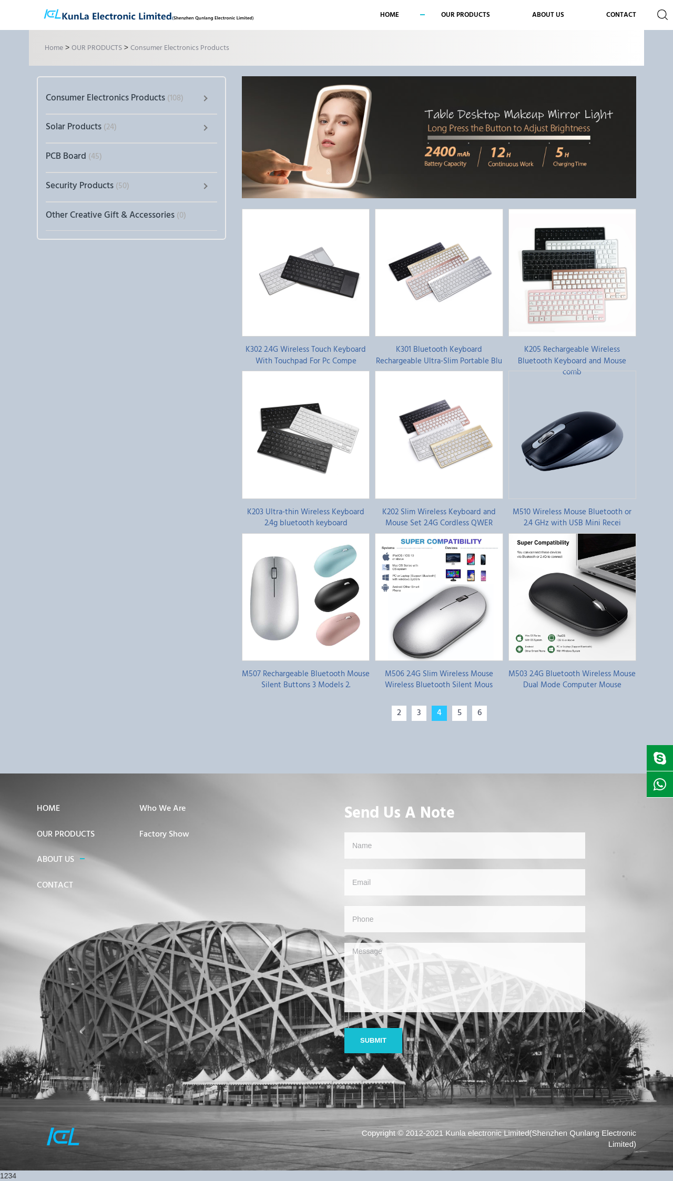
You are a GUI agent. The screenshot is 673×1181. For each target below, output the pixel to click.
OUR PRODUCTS (97, 48)
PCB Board (74, 156)
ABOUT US (55, 860)
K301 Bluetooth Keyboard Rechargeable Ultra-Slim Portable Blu (439, 354)
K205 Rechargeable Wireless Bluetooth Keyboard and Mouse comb (572, 354)
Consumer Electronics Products (179, 48)
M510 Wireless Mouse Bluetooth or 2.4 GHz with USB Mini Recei (572, 517)
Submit (373, 1040)
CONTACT (621, 15)
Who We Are (162, 809)
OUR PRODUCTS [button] (465, 15)
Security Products (87, 186)
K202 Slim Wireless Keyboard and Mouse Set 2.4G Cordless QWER (439, 517)
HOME (48, 809)
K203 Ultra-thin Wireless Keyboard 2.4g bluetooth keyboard (305, 517)
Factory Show (164, 834)
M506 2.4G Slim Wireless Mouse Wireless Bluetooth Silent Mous (439, 679)
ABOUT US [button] (548, 15)
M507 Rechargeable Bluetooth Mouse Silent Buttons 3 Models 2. (306, 679)
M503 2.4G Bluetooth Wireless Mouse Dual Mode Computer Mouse (572, 679)
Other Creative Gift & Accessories (116, 215)
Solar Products (81, 127)
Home (389, 15)
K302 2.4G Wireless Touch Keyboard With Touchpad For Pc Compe (306, 354)
